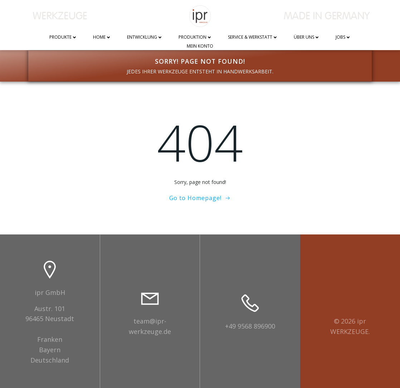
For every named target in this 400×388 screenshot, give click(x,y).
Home (102, 37)
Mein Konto (200, 46)
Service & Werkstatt (253, 37)
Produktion (195, 37)
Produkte (63, 37)
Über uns (307, 37)
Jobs (343, 37)
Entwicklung (145, 37)
